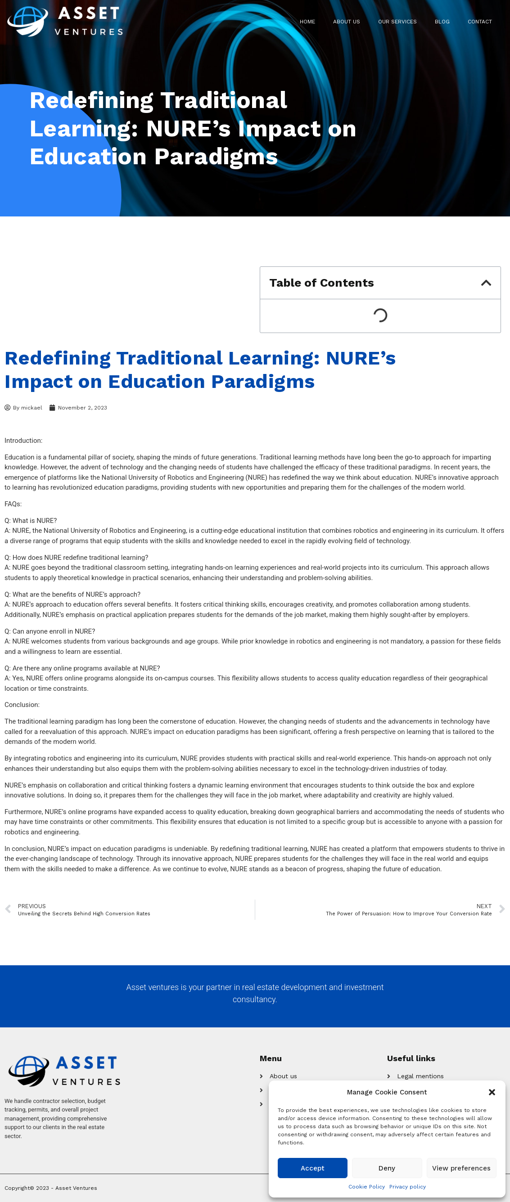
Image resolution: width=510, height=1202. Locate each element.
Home (307, 21)
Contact (480, 21)
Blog (442, 21)
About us (346, 21)
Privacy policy (407, 1187)
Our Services (397, 21)
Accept (313, 1168)
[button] (491, 1092)
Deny (387, 1168)
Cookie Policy (366, 1187)
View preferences (461, 1168)
